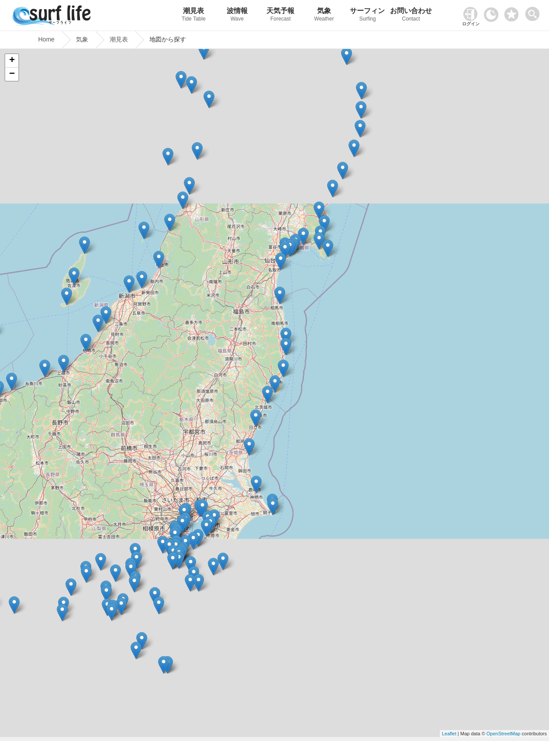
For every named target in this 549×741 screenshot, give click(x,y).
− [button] (12, 74)
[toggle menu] (534, 11)
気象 (324, 15)
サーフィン (368, 15)
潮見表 (193, 15)
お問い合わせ (411, 15)
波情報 (237, 15)
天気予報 (281, 15)
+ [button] (12, 60)
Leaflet (449, 733)
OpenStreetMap (504, 733)
